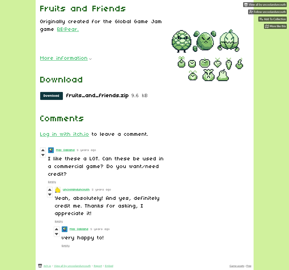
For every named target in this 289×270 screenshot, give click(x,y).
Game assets (237, 266)
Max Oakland (65, 150)
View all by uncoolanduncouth (72, 266)
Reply (52, 182)
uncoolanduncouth (76, 189)
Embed (109, 266)
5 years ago (86, 150)
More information (66, 58)
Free (248, 266)
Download (51, 96)
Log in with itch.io (64, 134)
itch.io (47, 266)
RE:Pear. (68, 29)
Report (98, 266)
